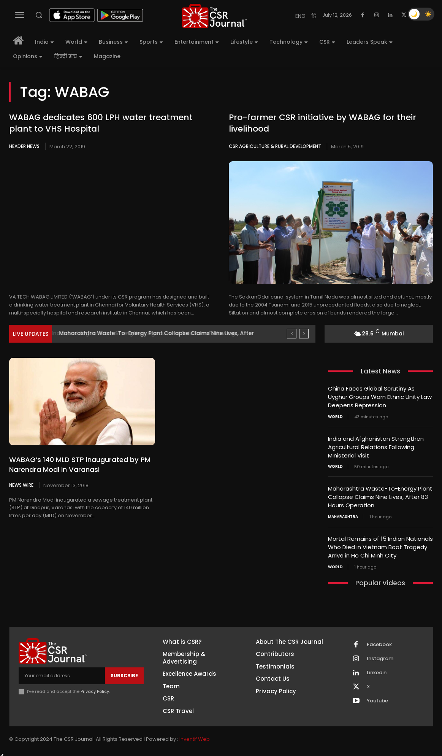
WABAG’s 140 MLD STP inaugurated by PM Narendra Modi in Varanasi (79, 464)
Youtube (377, 696)
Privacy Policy (95, 687)
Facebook (379, 640)
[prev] (291, 333)
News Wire (21, 485)
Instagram (380, 654)
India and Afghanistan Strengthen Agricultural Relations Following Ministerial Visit (376, 445)
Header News (24, 146)
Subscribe (124, 671)
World (335, 415)
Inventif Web (194, 734)
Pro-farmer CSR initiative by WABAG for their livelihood (322, 123)
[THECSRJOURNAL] (215, 16)
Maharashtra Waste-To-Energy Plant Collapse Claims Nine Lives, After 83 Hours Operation (380, 495)
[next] (304, 333)
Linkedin (377, 668)
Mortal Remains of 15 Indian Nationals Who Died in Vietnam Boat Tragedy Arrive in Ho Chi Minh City (380, 544)
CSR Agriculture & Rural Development (275, 146)
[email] (62, 671)
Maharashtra (343, 513)
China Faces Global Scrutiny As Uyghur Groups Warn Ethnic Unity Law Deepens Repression (380, 396)
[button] (39, 15)
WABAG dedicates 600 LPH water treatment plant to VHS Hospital (101, 123)
